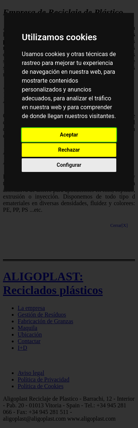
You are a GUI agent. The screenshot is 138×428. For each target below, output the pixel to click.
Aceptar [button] (69, 135)
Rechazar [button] (69, 150)
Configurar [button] (69, 165)
